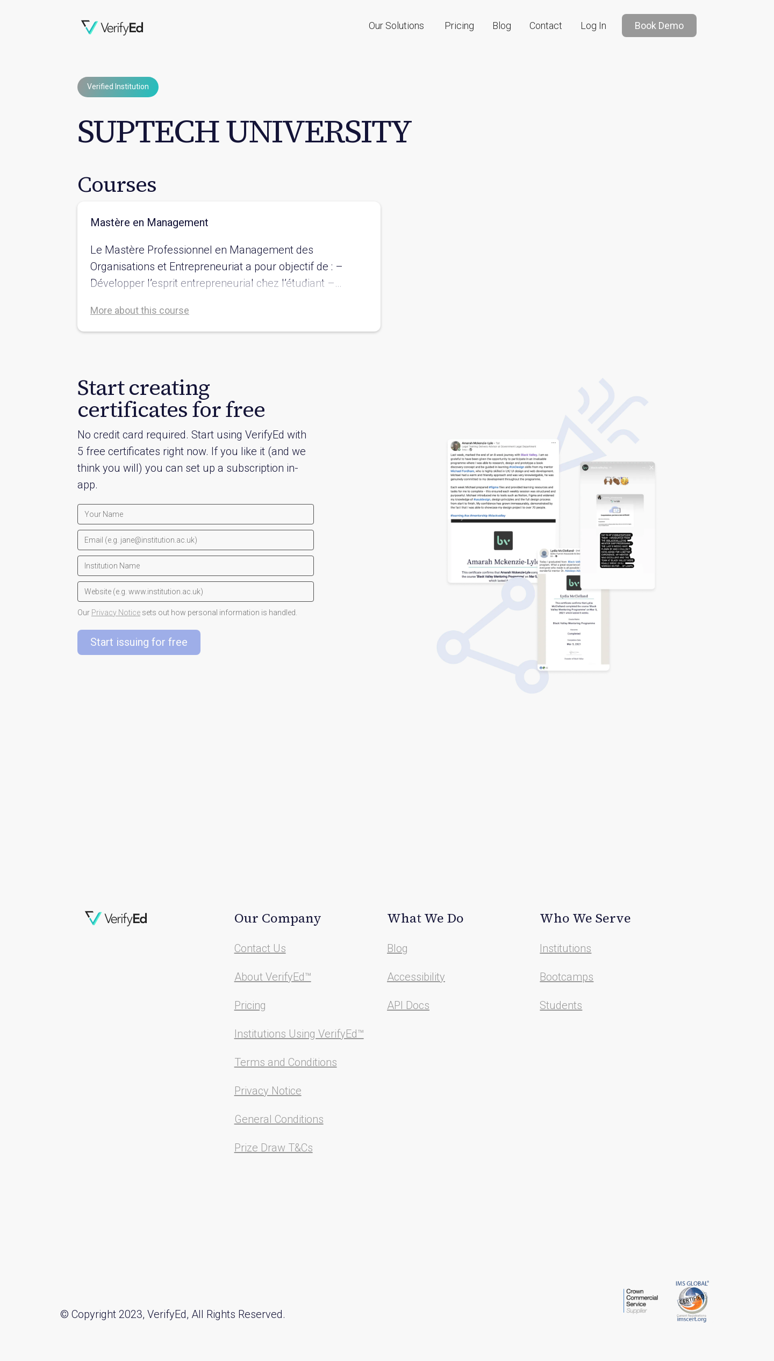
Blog (501, 25)
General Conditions (279, 1119)
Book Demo (659, 25)
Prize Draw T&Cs (273, 1147)
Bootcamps (566, 976)
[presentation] (159, 681)
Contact (545, 25)
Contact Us (260, 948)
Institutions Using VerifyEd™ (299, 1033)
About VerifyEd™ (272, 976)
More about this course (139, 310)
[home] (112, 28)
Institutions (565, 948)
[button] (396, 25)
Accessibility (416, 976)
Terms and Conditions (285, 1062)
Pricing (459, 25)
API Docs (408, 1005)
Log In (593, 25)
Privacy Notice (115, 612)
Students (561, 1005)
